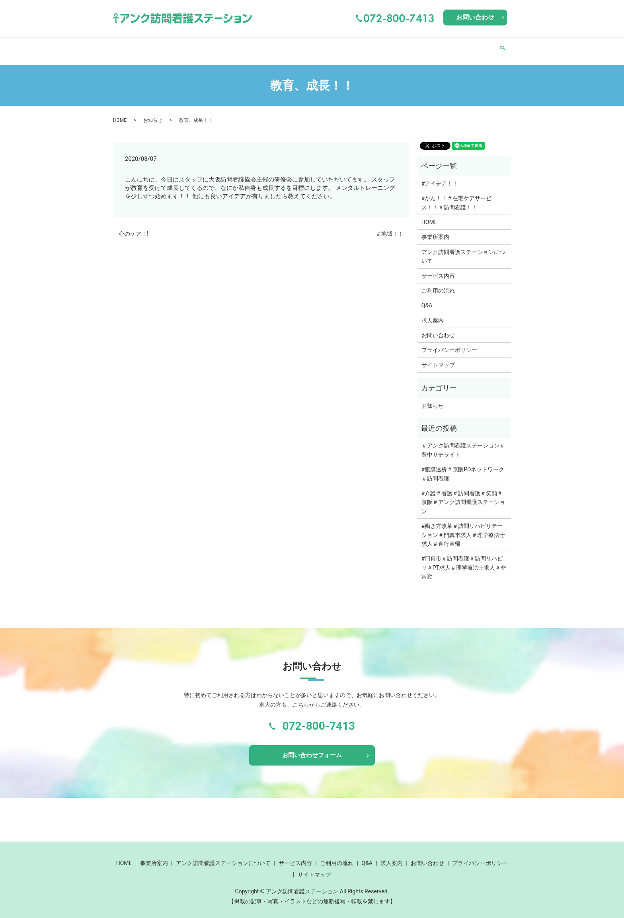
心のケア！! (133, 226)
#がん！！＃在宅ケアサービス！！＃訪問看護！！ (456, 195)
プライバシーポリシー (449, 342)
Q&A (445, 47)
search (505, 47)
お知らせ (152, 112)
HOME (127, 47)
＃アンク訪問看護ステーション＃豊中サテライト (463, 442)
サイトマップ (438, 357)
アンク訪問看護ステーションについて (257, 47)
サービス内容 (354, 47)
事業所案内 (164, 47)
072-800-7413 (318, 718)
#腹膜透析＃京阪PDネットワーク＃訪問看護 (463, 466)
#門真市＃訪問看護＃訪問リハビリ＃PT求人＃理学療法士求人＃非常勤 (463, 560)
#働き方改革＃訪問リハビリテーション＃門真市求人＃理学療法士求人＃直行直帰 (463, 527)
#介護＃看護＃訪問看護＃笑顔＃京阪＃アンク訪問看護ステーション (463, 494)
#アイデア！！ (439, 176)
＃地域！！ (390, 226)
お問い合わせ (475, 17)
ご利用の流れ (408, 47)
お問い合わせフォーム (312, 748)
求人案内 (475, 47)
